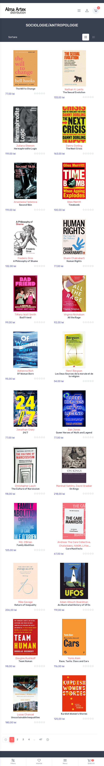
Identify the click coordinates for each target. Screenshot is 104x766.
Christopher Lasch (25, 469)
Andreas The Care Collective (73, 523)
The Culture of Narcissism (25, 472)
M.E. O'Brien (25, 523)
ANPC (57, 736)
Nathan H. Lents (74, 89)
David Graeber (84, 469)
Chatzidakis (66, 527)
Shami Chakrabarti (74, 251)
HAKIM (77, 527)
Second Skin (25, 200)
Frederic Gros (25, 251)
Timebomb (74, 200)
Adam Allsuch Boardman (74, 581)
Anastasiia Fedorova (25, 197)
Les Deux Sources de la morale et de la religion (74, 363)
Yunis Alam (74, 635)
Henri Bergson (74, 359)
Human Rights (74, 254)
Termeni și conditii (11, 741)
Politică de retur (10, 736)
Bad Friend (25, 308)
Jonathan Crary (25, 415)
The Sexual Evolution (74, 92)
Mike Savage (25, 581)
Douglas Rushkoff (25, 635)
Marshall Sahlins (65, 469)
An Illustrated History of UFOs (74, 584)
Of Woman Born (25, 362)
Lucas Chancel (25, 689)
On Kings (74, 472)
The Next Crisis (74, 146)
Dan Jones (74, 415)
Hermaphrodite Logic (25, 146)
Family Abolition (25, 526)
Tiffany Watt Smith (25, 305)
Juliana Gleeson (25, 143)
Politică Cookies (62, 732)
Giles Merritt (74, 197)
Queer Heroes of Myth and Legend (74, 418)
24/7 (25, 418)
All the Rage (74, 308)
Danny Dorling (74, 143)
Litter (85, 527)
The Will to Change (25, 89)
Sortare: (10, 37)
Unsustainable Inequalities (25, 692)
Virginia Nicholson (74, 305)
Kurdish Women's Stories (74, 688)
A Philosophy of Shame (25, 254)
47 (40, 711)
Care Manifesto (74, 530)
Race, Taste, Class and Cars (74, 638)
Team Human (25, 638)
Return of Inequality (25, 584)
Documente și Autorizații (66, 741)
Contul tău (7, 732)
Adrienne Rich (25, 359)
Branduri (6, 745)
